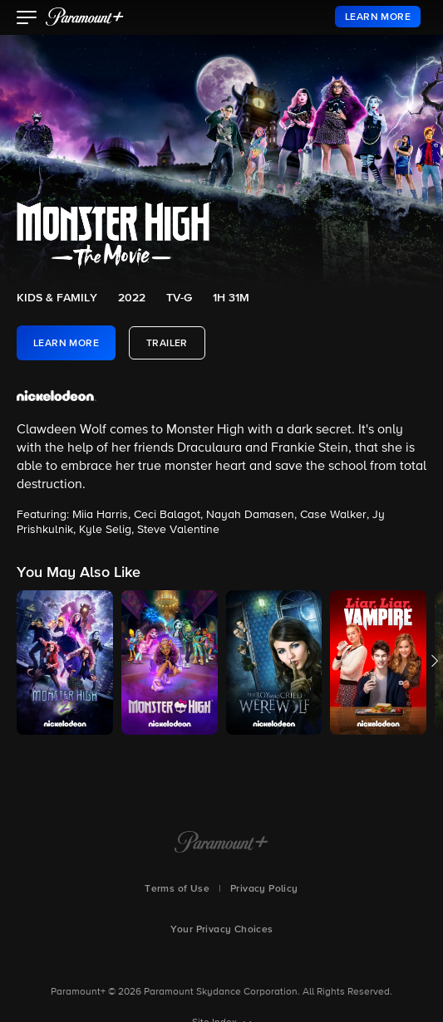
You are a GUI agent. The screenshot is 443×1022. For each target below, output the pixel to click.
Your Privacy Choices (221, 930)
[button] (27, 19)
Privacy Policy (264, 889)
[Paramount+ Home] (221, 843)
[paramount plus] (85, 16)
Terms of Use (177, 889)
